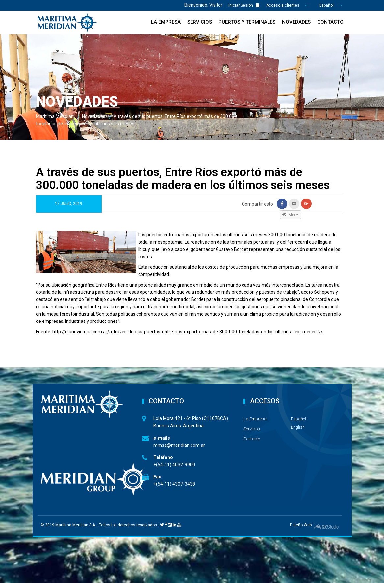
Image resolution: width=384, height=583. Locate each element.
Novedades (296, 22)
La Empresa (166, 22)
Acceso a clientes (283, 5)
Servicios (199, 22)
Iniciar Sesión (244, 5)
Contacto (330, 22)
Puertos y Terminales (246, 22)
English (298, 427)
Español (326, 5)
